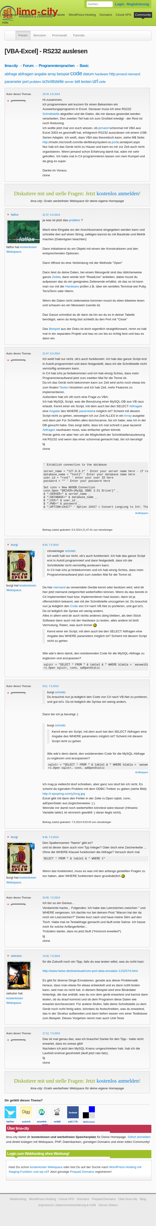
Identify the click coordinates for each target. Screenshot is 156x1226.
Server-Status (108, 1206)
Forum (22, 35)
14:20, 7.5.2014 (51, 957)
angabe (40, 74)
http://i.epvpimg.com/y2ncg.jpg (63, 795)
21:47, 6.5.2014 (51, 353)
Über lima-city (127, 1200)
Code (74, 606)
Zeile (55, 277)
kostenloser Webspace (18, 14)
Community (143, 14)
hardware (101, 74)
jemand (121, 74)
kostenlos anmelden (118, 193)
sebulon (16, 957)
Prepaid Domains (82, 1173)
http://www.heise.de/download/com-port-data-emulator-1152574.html (90, 972)
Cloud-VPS (123, 14)
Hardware (72, 286)
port (25, 82)
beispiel (63, 74)
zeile (102, 82)
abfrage (11, 74)
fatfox (14, 214)
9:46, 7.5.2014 (50, 838)
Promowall (59, 35)
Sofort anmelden (139, 1138)
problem (35, 82)
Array (128, 415)
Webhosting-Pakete (51, 14)
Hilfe (5, 22)
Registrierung (138, 4)
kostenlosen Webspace (46, 1168)
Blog (143, 1200)
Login (119, 4)
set (77, 81)
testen (86, 81)
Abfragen (48, 430)
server (69, 82)
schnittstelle (53, 81)
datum (88, 74)
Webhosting (18, 1200)
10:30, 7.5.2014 (51, 899)
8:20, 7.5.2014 (50, 544)
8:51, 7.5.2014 (50, 687)
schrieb (70, 551)
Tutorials (79, 35)
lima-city (11, 65)
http (112, 74)
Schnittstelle (50, 114)
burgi (14, 544)
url (95, 81)
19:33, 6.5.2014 (51, 94)
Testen (64, 387)
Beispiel (54, 329)
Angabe (54, 411)
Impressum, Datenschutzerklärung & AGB (67, 1206)
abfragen (25, 74)
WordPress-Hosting (82, 14)
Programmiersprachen (57, 65)
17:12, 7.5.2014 (51, 1034)
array (52, 74)
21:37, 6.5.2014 (51, 214)
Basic (84, 65)
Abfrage (134, 406)
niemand (134, 74)
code (76, 73)
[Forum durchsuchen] (100, 4)
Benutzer (39, 35)
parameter (13, 82)
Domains (106, 14)
